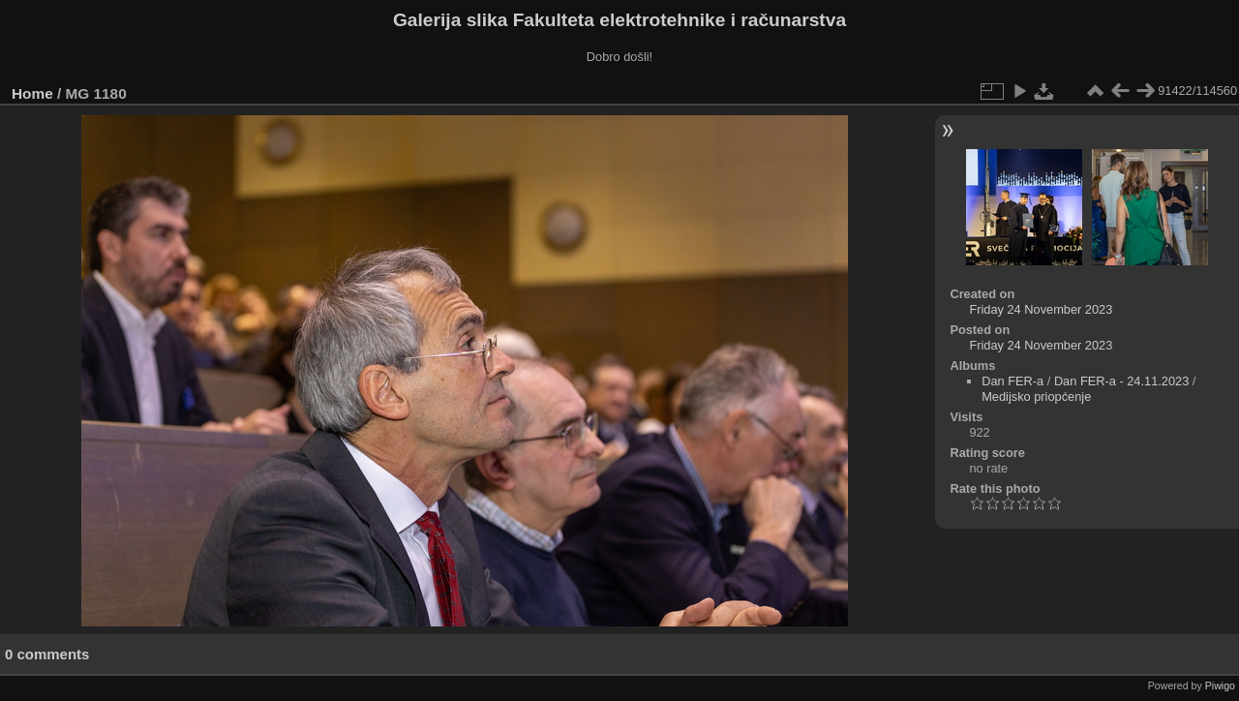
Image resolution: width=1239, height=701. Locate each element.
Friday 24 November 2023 (1040, 309)
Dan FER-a (1012, 381)
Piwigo (1220, 685)
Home (32, 93)
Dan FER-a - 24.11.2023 (1121, 381)
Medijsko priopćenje (1036, 396)
